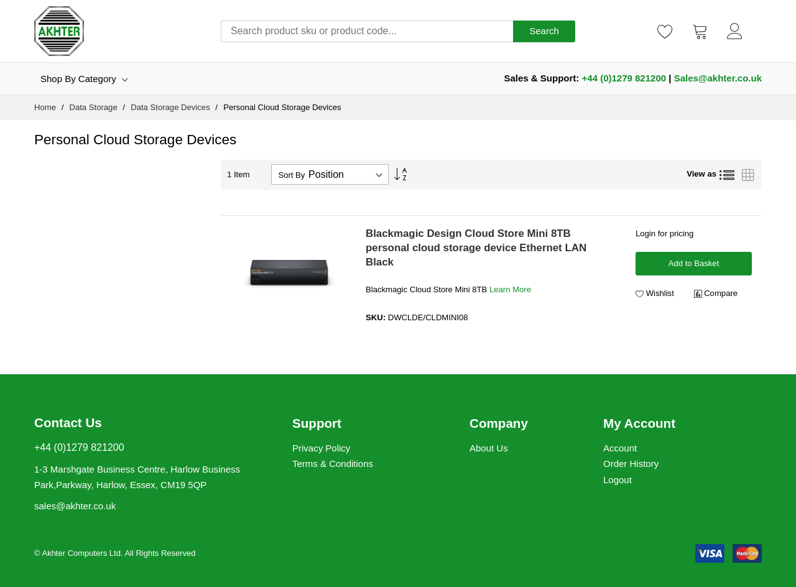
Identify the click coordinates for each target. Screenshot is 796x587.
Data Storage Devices (171, 107)
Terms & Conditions (332, 463)
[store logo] (59, 31)
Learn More (510, 289)
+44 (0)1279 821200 (624, 78)
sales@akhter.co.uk (75, 506)
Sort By (291, 175)
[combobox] (367, 31)
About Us (489, 448)
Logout (617, 479)
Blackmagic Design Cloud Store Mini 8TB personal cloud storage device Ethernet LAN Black (476, 248)
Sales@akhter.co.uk (718, 78)
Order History (631, 463)
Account (620, 448)
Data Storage (94, 107)
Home (46, 107)
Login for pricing (664, 233)
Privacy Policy (321, 448)
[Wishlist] (665, 31)
